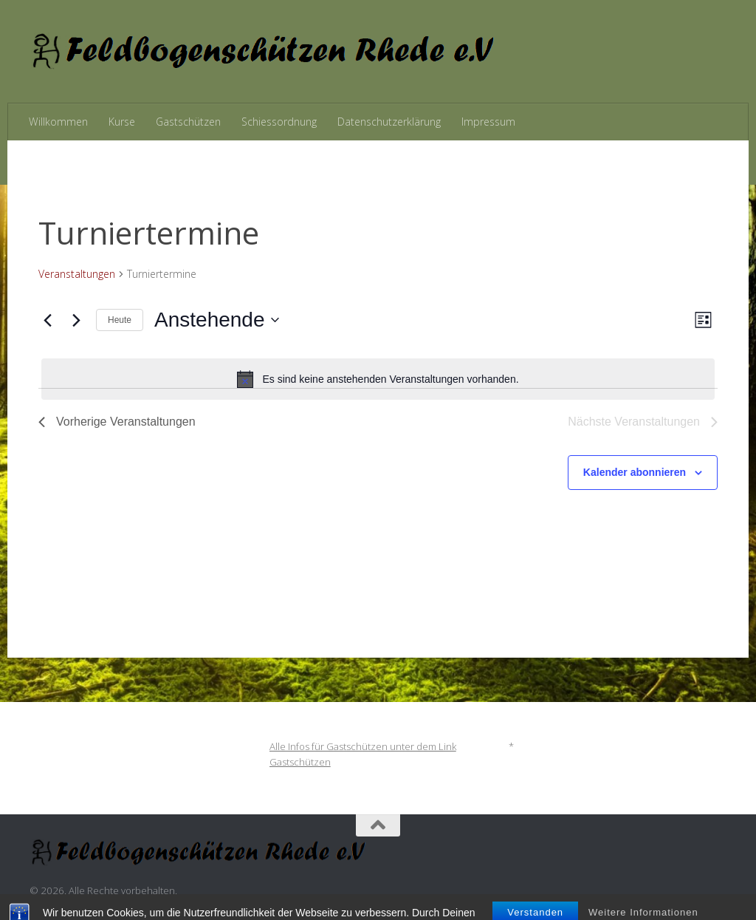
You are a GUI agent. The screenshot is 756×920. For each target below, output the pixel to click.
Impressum (488, 122)
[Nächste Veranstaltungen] (76, 320)
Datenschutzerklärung (389, 122)
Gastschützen (188, 122)
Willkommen (58, 122)
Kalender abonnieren (634, 472)
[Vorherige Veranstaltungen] (47, 320)
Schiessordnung (279, 122)
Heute (119, 320)
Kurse (122, 122)
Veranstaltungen (76, 274)
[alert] (378, 379)
